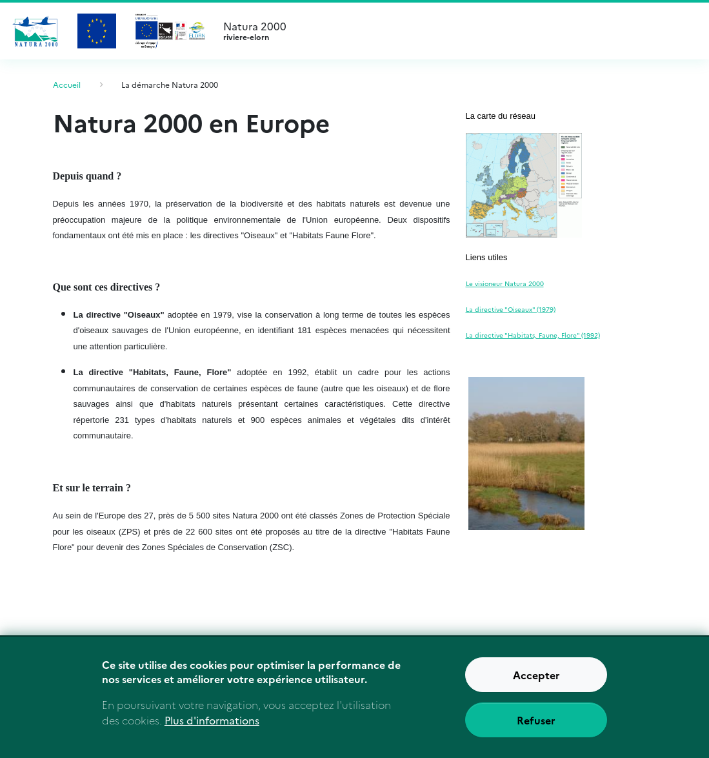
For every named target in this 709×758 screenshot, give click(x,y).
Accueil (67, 84)
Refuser (536, 720)
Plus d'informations (212, 720)
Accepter (536, 675)
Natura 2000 (455, 31)
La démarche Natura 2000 (169, 84)
